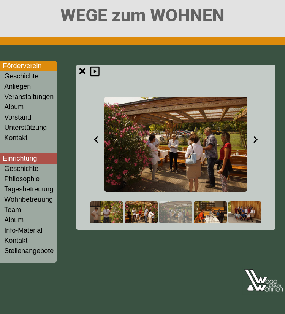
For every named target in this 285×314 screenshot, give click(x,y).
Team (12, 210)
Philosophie (22, 179)
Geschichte (21, 76)
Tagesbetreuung (28, 189)
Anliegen (17, 86)
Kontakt (15, 138)
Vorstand (17, 117)
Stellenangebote (29, 251)
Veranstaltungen (29, 96)
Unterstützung (25, 127)
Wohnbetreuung (28, 199)
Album (14, 107)
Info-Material (23, 230)
